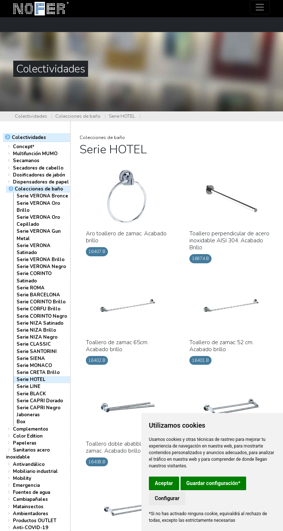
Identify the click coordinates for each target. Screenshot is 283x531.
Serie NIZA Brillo (36, 330)
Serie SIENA (31, 358)
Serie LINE (29, 386)
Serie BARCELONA (38, 295)
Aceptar (164, 483)
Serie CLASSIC (34, 344)
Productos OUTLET (34, 520)
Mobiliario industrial (35, 471)
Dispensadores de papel (41, 182)
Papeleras (24, 443)
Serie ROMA (31, 288)
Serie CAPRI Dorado (40, 401)
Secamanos (26, 160)
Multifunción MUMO (35, 153)
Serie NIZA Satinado (40, 323)
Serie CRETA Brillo (38, 372)
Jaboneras (28, 414)
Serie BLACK (31, 394)
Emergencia (26, 485)
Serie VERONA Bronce (42, 196)
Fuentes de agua (31, 492)
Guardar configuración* (213, 483)
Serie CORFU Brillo (38, 309)
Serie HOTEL (122, 116)
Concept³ (23, 146)
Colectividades (31, 116)
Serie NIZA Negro (37, 337)
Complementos (30, 429)
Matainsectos (28, 506)
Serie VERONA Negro (41, 266)
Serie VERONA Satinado (33, 249)
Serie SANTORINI (37, 351)
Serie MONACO (34, 365)
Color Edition (28, 436)
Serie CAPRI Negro (38, 408)
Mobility (22, 478)
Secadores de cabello (38, 168)
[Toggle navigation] (260, 7)
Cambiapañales (30, 499)
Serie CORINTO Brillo (41, 302)
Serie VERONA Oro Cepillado (38, 221)
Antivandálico (29, 464)
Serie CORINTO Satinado (34, 277)
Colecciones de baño (78, 116)
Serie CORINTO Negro (42, 316)
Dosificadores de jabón (39, 175)
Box (21, 421)
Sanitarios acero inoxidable (28, 453)
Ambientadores (30, 513)
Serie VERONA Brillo (40, 259)
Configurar (167, 498)
